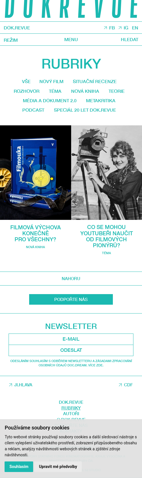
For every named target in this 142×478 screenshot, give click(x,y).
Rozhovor (26, 91)
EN (135, 28)
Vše (26, 81)
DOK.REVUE (17, 27)
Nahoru (71, 278)
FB (112, 28)
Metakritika (100, 100)
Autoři (71, 413)
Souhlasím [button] (19, 466)
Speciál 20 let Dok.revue (85, 110)
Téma (55, 91)
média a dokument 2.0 (50, 100)
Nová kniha (85, 91)
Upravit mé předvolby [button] (58, 466)
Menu (71, 40)
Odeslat (71, 350)
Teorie (117, 91)
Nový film (51, 81)
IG (126, 28)
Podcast (33, 110)
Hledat (129, 40)
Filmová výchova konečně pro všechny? (35, 233)
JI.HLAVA (23, 384)
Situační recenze (95, 81)
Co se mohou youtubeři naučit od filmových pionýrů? (106, 236)
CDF (128, 384)
